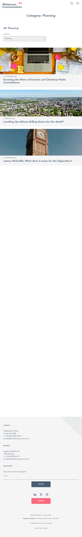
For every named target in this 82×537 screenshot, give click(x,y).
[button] (77, 3)
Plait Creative (43, 528)
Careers (41, 501)
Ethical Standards (36, 515)
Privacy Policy (47, 515)
